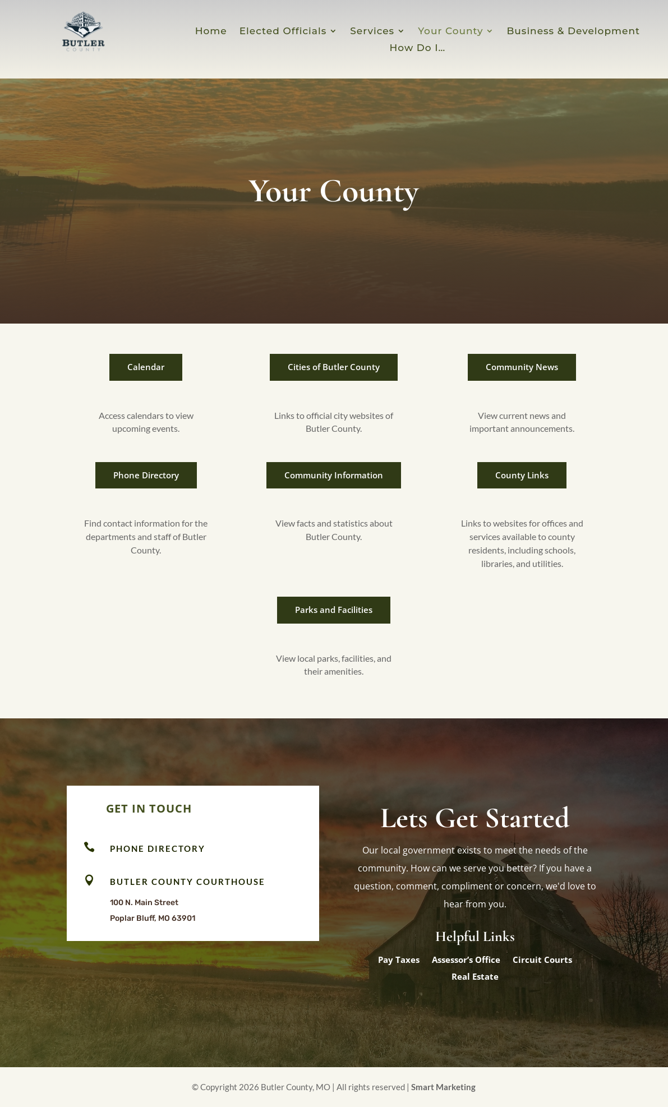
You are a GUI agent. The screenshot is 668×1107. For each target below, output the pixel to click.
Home (211, 31)
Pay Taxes (399, 960)
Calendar (145, 366)
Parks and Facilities (333, 609)
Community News (522, 366)
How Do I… (418, 48)
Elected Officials (282, 31)
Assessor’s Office (466, 960)
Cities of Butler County (334, 366)
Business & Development (573, 31)
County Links (522, 475)
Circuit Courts (542, 960)
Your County (450, 31)
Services (372, 31)
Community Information (333, 475)
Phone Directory (146, 475)
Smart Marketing (443, 1087)
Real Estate (475, 977)
